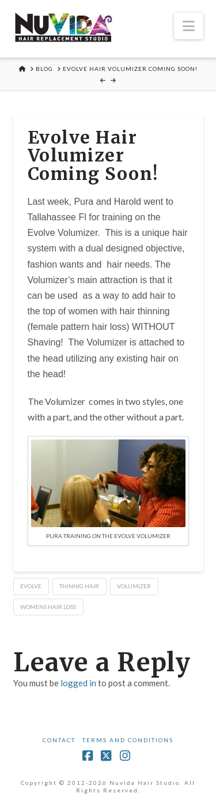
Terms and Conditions (127, 739)
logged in (78, 683)
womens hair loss (48, 606)
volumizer (134, 585)
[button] (188, 26)
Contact (59, 739)
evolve (30, 585)
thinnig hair (79, 585)
